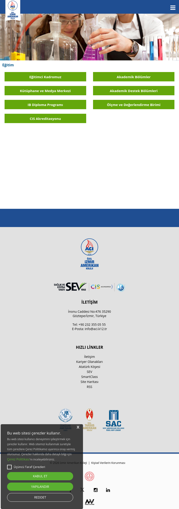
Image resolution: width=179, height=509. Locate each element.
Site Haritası (89, 382)
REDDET (40, 497)
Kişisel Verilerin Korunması (108, 463)
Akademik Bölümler (134, 77)
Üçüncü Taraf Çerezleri (26, 467)
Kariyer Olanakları (89, 361)
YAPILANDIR (40, 486)
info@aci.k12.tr (96, 329)
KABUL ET (40, 476)
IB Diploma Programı (45, 104)
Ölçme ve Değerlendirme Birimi (133, 104)
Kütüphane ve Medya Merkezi (45, 90)
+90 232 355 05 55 (92, 324)
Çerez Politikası (18, 459)
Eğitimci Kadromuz (45, 77)
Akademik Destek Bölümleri (134, 90)
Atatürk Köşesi (89, 366)
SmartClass (89, 377)
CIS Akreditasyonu (45, 118)
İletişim (89, 356)
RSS (89, 387)
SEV (89, 371)
